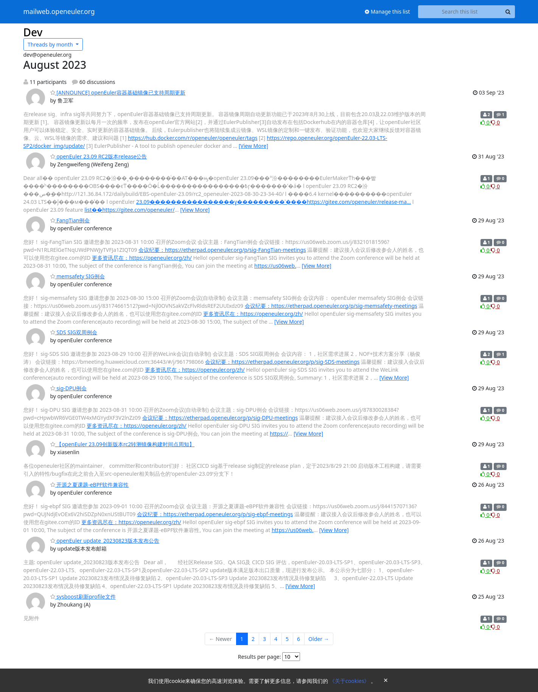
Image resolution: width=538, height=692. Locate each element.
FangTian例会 (70, 220)
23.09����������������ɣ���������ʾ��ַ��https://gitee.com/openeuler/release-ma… (273, 201)
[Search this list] (460, 11)
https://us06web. (275, 265)
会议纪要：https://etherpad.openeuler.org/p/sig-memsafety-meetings (331, 305)
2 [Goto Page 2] (253, 638)
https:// (279, 433)
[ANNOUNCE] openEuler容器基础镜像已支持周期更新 (118, 92)
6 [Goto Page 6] (298, 638)
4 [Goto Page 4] (275, 638)
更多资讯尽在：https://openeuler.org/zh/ (142, 257)
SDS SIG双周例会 (74, 332)
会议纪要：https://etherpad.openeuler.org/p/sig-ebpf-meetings (215, 514)
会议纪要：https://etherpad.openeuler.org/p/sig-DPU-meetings (220, 417)
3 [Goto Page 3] (264, 638)
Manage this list (387, 11)
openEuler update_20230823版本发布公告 (105, 540)
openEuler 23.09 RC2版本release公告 (98, 156)
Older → (318, 638)
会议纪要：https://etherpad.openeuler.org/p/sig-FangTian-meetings (222, 249)
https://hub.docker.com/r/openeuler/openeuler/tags (192, 137)
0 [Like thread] (485, 122)
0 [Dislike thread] (495, 122)
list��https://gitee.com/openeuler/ (129, 209)
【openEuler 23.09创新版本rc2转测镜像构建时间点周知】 (122, 444)
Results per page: (259, 656)
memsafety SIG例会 (77, 276)
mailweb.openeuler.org (59, 11)
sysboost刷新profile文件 (83, 596)
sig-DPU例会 (68, 388)
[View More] (253, 145)
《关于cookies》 (350, 680)
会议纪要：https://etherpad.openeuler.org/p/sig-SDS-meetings (282, 361)
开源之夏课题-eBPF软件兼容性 (89, 484)
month (51, 44)
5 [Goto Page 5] (287, 638)
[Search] (508, 11)
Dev (33, 32)
